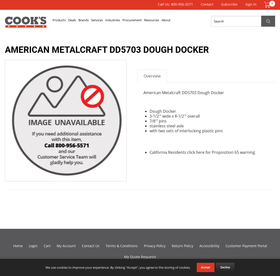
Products (61, 21)
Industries (132, 21)
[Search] (242, 21)
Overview (152, 76)
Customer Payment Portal (246, 245)
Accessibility (209, 245)
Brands (94, 21)
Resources (181, 21)
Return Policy (182, 245)
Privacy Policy (155, 245)
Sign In (251, 4)
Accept (205, 267)
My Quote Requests (140, 256)
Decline (225, 267)
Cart (47, 245)
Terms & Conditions (122, 245)
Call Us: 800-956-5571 (175, 4)
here (200, 152)
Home (18, 245)
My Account (66, 245)
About (200, 21)
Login (33, 245)
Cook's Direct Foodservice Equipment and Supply (25, 24)
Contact (207, 4)
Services (112, 21)
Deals (78, 21)
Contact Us (90, 245)
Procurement (157, 21)
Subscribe (229, 4)
